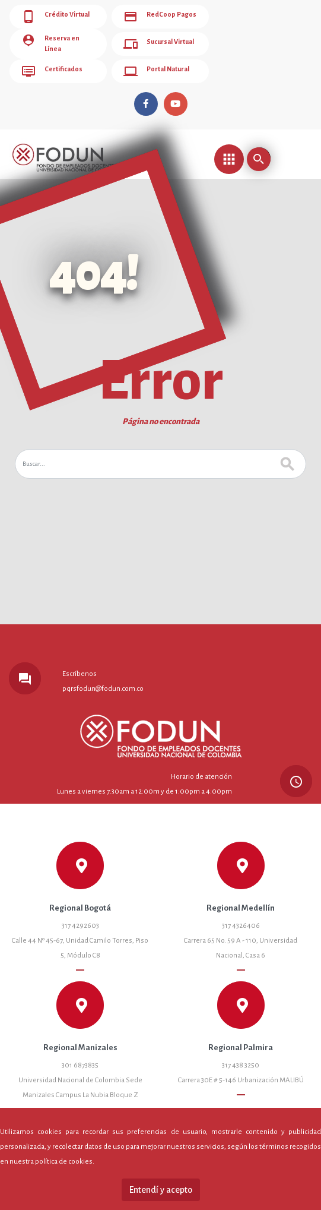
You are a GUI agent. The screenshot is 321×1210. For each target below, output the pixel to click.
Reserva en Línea (55, 40)
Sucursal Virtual (154, 40)
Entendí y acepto (160, 1190)
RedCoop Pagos (155, 17)
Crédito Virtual (52, 17)
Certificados (49, 64)
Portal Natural (152, 64)
